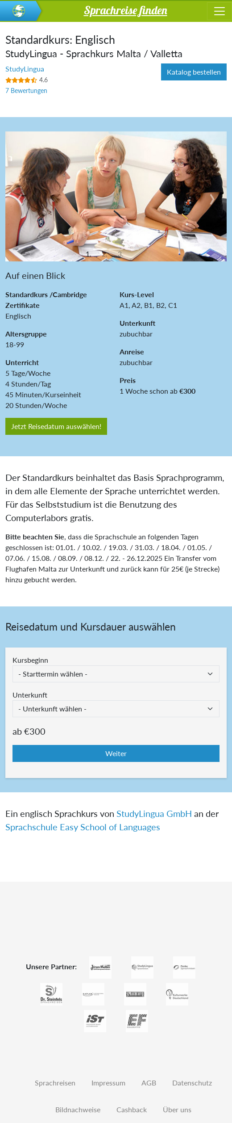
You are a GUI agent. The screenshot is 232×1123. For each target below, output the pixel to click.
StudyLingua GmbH (154, 813)
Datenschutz (192, 1082)
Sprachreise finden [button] (125, 10)
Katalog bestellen (194, 71)
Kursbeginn (30, 660)
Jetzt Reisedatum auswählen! (56, 426)
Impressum (108, 1082)
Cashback (131, 1109)
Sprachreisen (55, 1082)
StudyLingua (24, 68)
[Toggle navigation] (219, 11)
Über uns (177, 1109)
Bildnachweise (77, 1109)
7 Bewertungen (26, 90)
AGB (148, 1082)
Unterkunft (29, 694)
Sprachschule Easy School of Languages (82, 826)
